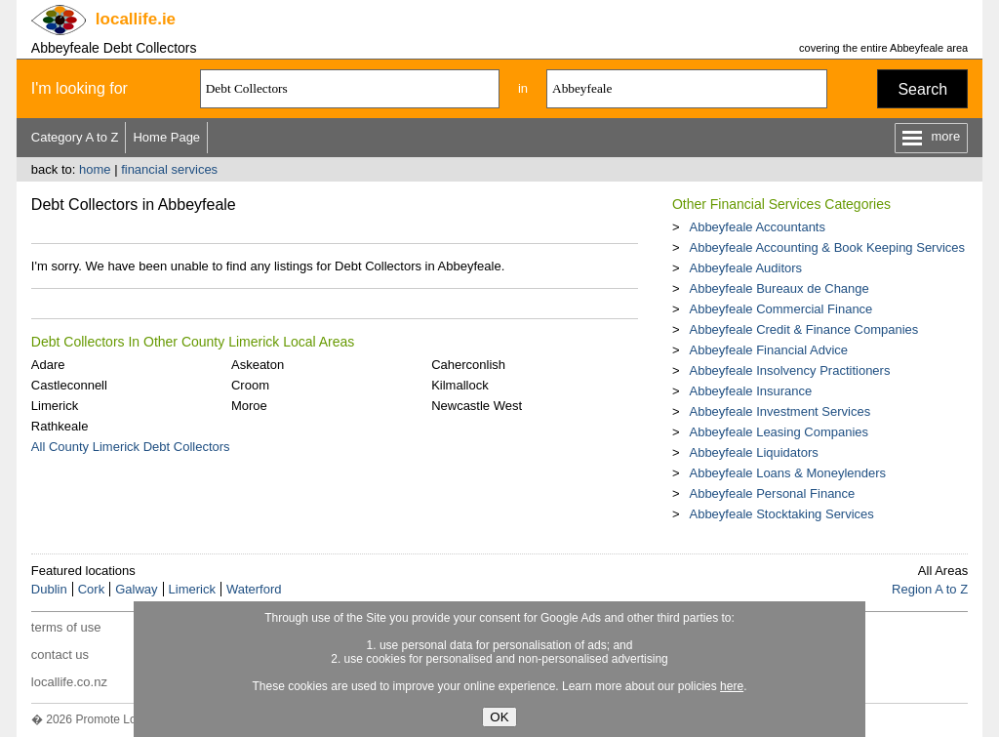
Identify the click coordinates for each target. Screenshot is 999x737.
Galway (136, 589)
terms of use (66, 627)
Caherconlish (468, 364)
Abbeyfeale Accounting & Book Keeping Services (827, 247)
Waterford (254, 589)
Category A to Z (75, 137)
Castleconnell (69, 385)
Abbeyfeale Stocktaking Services (781, 514)
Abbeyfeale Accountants (757, 227)
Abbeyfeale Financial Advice (768, 350)
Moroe (249, 405)
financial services (169, 169)
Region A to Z (930, 589)
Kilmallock (460, 385)
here (731, 686)
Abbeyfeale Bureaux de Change (778, 288)
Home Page (166, 137)
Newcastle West (476, 405)
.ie (136, 19)
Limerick (54, 405)
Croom (250, 385)
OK (499, 717)
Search (922, 89)
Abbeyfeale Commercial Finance (780, 309)
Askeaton (257, 364)
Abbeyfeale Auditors (745, 268)
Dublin (49, 589)
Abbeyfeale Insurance (750, 391)
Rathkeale (60, 426)
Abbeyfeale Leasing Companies (778, 432)
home (95, 169)
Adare (48, 364)
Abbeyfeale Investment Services (779, 411)
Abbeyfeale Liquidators (753, 452)
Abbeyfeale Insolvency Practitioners (789, 370)
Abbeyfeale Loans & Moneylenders (787, 473)
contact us (60, 654)
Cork (91, 589)
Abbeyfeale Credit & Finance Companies (803, 329)
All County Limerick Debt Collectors (130, 446)
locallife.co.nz (69, 682)
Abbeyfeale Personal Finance (772, 493)
